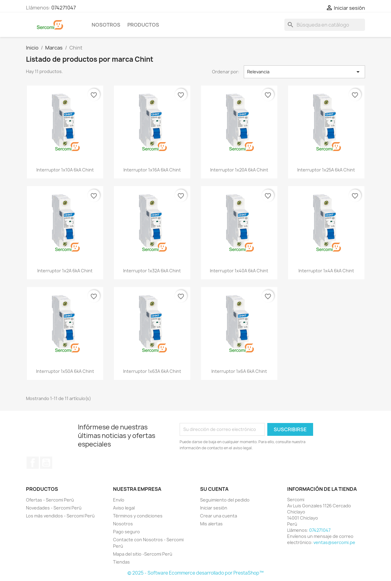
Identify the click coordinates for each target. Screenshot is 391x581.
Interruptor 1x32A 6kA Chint (152, 271)
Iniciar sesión (213, 508)
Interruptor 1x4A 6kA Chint (326, 271)
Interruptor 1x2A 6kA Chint (65, 271)
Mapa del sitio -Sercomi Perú (142, 554)
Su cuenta (214, 489)
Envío (118, 500)
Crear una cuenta (218, 516)
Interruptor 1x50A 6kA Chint (65, 371)
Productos (143, 24)
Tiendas (121, 562)
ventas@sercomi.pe (334, 542)
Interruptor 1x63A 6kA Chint (152, 371)
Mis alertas (211, 524)
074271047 (63, 7)
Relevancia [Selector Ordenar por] (304, 71)
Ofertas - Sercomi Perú (50, 500)
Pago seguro (126, 532)
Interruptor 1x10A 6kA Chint (65, 170)
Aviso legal (124, 508)
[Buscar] (324, 25)
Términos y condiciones (138, 516)
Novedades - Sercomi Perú (54, 508)
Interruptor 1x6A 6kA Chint (239, 371)
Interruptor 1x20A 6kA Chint (239, 170)
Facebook (33, 463)
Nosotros (106, 24)
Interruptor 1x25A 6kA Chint (326, 170)
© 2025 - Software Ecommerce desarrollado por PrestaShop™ (195, 573)
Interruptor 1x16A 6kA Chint (152, 170)
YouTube (46, 463)
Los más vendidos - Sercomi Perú (60, 516)
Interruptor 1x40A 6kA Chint (239, 271)
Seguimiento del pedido (225, 500)
